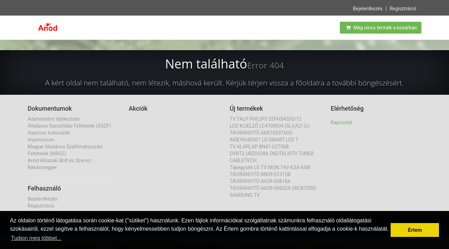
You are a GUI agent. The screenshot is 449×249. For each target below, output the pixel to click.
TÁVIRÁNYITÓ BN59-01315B (260, 174)
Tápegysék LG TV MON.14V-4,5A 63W (270, 167)
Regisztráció (403, 8)
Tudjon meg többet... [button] (36, 238)
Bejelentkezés (368, 8)
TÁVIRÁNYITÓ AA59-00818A (260, 181)
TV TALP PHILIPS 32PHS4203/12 (266, 119)
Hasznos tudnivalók (49, 133)
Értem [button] (415, 230)
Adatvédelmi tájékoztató (54, 119)
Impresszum (41, 139)
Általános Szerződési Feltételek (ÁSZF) (69, 126)
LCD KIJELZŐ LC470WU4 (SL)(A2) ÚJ (269, 126)
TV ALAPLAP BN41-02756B (259, 146)
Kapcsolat (341, 122)
